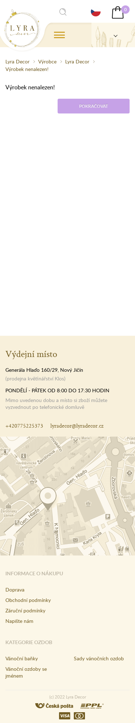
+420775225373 (24, 425)
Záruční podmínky (25, 610)
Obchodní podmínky (28, 600)
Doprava (14, 589)
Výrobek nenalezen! (27, 69)
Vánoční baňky (21, 658)
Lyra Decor (17, 61)
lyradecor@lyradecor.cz (76, 425)
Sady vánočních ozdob (99, 658)
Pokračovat (93, 106)
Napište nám (19, 620)
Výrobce (47, 61)
